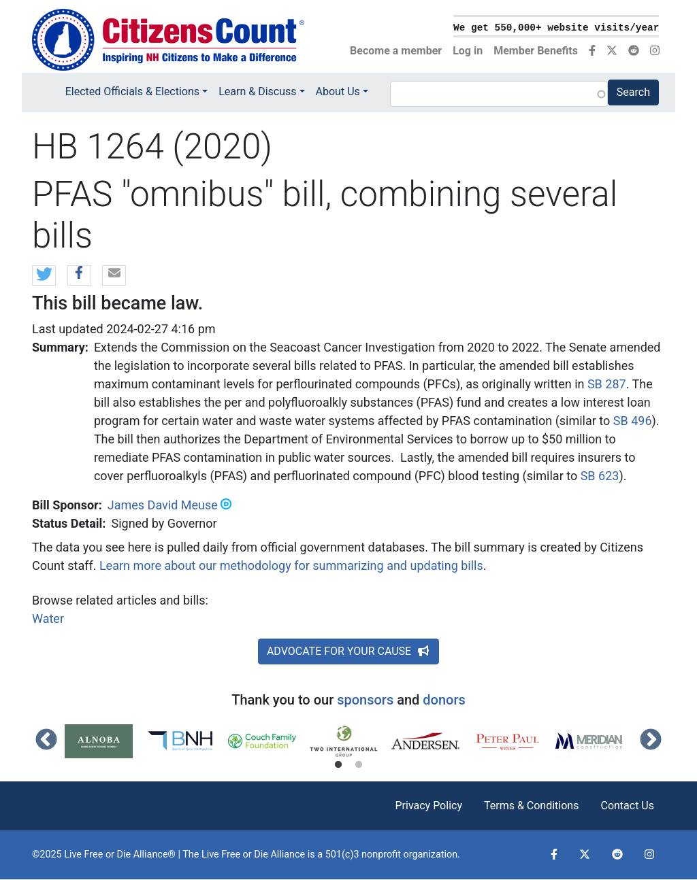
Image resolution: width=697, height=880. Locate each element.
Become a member (396, 50)
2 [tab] (359, 765)
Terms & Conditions (531, 805)
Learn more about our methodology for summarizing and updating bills (291, 565)
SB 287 (606, 384)
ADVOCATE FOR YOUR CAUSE (348, 651)
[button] (44, 276)
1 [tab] (338, 765)
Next (650, 740)
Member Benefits (535, 50)
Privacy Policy (428, 805)
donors (444, 700)
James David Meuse (163, 505)
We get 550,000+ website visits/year (556, 27)
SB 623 (600, 476)
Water (48, 618)
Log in (468, 50)
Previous (46, 740)
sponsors (365, 700)
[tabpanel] (105, 741)
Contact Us (627, 805)
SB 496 (632, 420)
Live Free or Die (234, 854)
